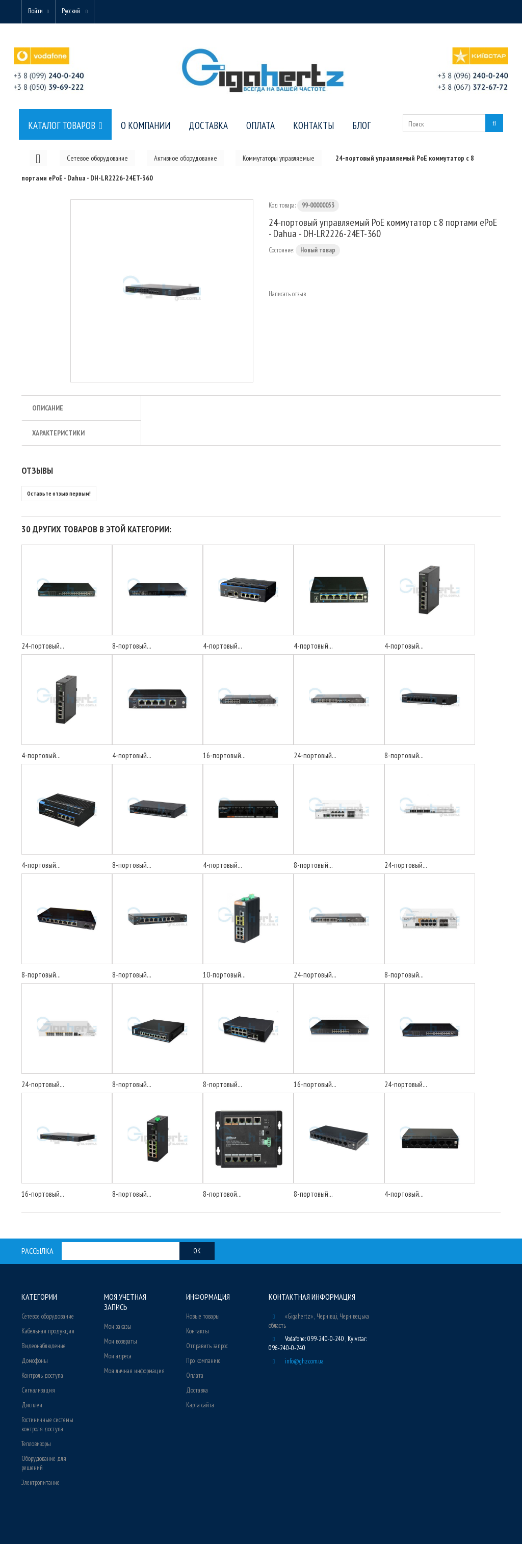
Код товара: (282, 207)
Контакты (197, 1333)
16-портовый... (224, 757)
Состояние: (281, 252)
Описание (47, 410)
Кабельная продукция (47, 1333)
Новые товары (203, 1318)
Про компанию (203, 1362)
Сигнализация (38, 1392)
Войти (37, 11)
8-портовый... (131, 648)
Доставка (197, 1392)
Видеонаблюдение (43, 1348)
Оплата (194, 1377)
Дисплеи (31, 1407)
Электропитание (40, 1484)
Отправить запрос (207, 1348)
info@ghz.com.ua (304, 1363)
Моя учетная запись (125, 1304)
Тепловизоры (36, 1445)
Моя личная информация (134, 1373)
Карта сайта (200, 1407)
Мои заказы (118, 1328)
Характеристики (58, 435)
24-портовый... (42, 648)
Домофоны (34, 1362)
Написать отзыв (287, 296)
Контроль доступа (42, 1377)
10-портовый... (224, 977)
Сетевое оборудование (47, 1318)
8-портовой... (222, 1196)
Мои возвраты (120, 1343)
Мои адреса (118, 1358)
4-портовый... (222, 648)
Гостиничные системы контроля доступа (47, 1426)
